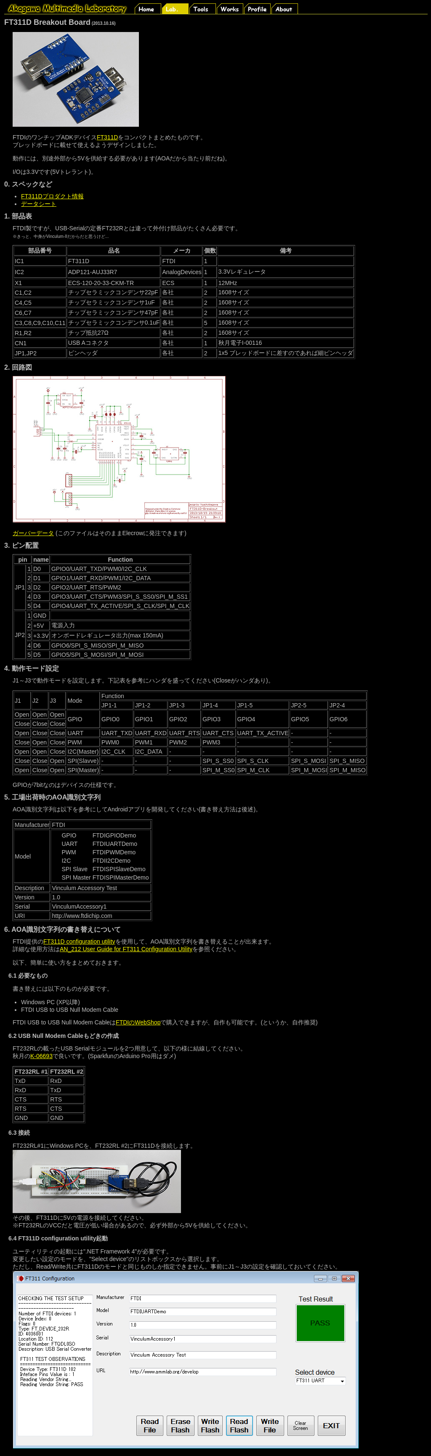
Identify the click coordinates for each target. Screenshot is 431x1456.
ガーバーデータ (33, 533)
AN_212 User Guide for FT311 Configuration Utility (126, 949)
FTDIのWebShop (138, 1022)
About (285, 8)
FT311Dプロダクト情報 (52, 196)
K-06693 (41, 1056)
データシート (38, 203)
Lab (175, 8)
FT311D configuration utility (79, 941)
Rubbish (34, 8)
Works (230, 8)
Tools (203, 8)
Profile (257, 8)
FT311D (107, 137)
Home (148, 8)
